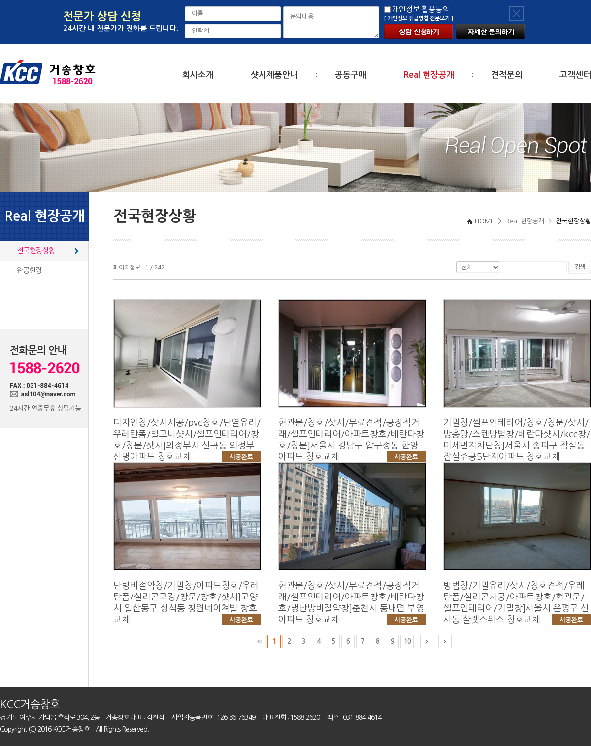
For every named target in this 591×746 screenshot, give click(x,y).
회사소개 (198, 75)
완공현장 (29, 270)
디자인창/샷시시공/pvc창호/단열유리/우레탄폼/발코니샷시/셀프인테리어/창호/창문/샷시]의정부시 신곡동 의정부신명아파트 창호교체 (187, 440)
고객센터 (575, 75)
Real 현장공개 (428, 75)
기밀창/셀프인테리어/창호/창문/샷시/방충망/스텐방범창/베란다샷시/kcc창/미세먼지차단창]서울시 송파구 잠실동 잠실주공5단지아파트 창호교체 (517, 446)
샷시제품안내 (274, 75)
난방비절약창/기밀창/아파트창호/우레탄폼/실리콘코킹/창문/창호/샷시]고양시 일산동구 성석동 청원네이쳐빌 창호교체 (187, 603)
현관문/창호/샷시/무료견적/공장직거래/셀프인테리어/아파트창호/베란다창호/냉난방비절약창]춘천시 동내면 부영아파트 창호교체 (352, 603)
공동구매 (350, 75)
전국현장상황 (36, 250)
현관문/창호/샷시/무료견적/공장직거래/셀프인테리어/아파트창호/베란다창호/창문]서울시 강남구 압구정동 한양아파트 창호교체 (352, 440)
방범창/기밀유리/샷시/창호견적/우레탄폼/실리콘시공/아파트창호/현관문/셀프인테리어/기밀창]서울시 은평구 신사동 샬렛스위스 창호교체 (517, 603)
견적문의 (507, 75)
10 (407, 641)
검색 (580, 267)
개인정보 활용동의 (420, 9)
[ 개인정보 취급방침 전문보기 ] (418, 18)
